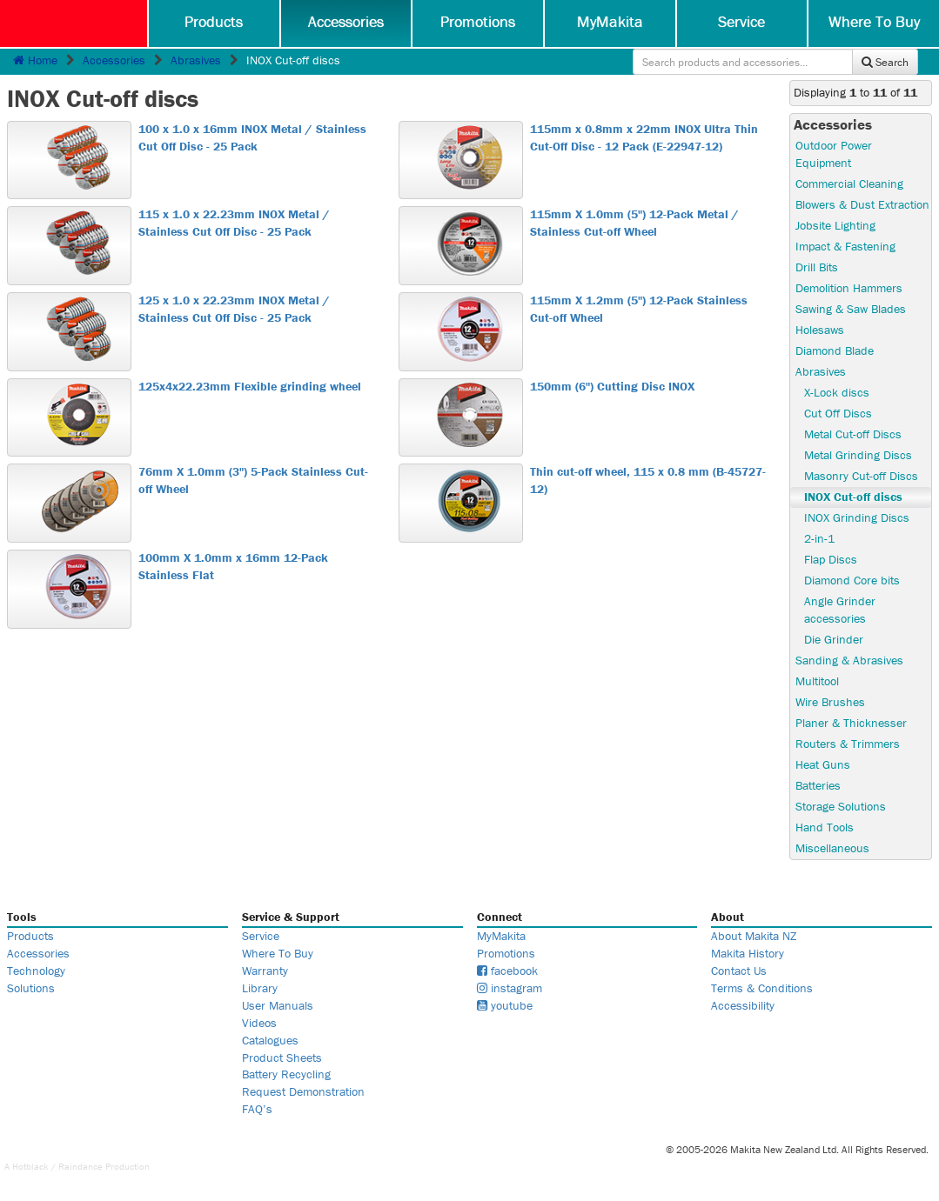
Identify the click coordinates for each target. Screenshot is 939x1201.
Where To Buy (874, 21)
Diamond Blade (834, 350)
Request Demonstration (303, 1091)
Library (260, 988)
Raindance (80, 1166)
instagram (509, 988)
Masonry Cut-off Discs (861, 476)
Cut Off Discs (838, 413)
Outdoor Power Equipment (833, 153)
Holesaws (819, 329)
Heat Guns (822, 764)
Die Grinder (833, 639)
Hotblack (30, 1166)
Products (213, 21)
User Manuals (277, 1005)
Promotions (477, 21)
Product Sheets (282, 1057)
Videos (259, 1023)
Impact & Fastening (845, 246)
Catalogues (270, 1040)
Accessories (346, 21)
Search (885, 62)
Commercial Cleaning (849, 183)
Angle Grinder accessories (839, 609)
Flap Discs (830, 559)
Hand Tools (824, 827)
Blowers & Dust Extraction (862, 204)
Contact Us (739, 970)
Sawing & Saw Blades (850, 309)
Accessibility (743, 1005)
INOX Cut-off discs (853, 496)
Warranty (265, 970)
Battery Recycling (286, 1074)
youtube (505, 1005)
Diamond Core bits (852, 580)
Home (35, 60)
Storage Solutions (840, 806)
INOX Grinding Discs (856, 517)
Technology (36, 970)
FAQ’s (257, 1109)
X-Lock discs (836, 392)
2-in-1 (819, 538)
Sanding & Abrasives (849, 660)
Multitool (817, 681)
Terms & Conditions (762, 988)
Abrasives (196, 60)
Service (741, 21)
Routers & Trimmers (847, 743)
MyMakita (610, 21)
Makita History (747, 953)
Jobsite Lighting (835, 225)
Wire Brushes (830, 702)
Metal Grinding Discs (858, 455)
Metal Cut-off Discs (853, 434)
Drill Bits (816, 267)
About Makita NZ (753, 936)
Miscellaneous (832, 848)
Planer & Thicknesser (851, 723)
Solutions (31, 988)
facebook (507, 970)
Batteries (818, 785)
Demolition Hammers (848, 288)
